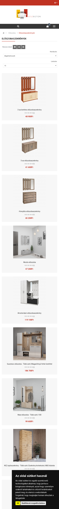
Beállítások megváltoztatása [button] (33, 503)
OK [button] (18, 503)
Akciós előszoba (29, 262)
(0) (34, 113)
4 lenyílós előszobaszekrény (29, 211)
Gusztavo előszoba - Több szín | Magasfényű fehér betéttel (29, 364)
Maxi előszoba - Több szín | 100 (29, 415)
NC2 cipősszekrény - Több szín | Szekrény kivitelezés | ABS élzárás (29, 466)
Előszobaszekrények (27, 33)
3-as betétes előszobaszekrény (30, 110)
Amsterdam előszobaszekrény (29, 313)
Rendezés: (53, 52)
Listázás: (54, 61)
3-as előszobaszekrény (29, 161)
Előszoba (12, 33)
